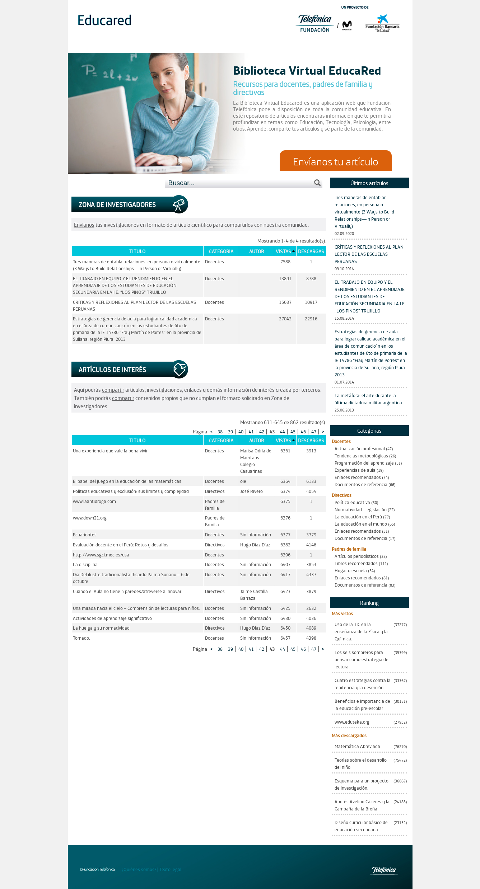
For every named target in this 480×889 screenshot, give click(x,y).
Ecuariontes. (85, 534)
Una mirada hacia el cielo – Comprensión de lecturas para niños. (136, 608)
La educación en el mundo (361, 523)
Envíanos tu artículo (335, 160)
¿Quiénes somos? (139, 869)
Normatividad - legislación (361, 509)
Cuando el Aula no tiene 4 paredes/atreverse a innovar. (127, 591)
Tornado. (81, 637)
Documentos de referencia (361, 484)
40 (240, 431)
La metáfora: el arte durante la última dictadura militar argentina (368, 399)
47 (313, 431)
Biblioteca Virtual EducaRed (307, 69)
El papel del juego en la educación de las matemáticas (127, 481)
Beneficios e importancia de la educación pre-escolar (362, 704)
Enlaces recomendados (358, 477)
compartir (113, 389)
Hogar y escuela (351, 570)
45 (292, 431)
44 (282, 431)
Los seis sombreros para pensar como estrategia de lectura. (361, 659)
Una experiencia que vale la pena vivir (110, 450)
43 (272, 431)
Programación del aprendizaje (364, 462)
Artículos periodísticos (357, 555)
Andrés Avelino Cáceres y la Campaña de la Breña (362, 805)
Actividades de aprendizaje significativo (112, 618)
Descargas (311, 251)
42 (261, 431)
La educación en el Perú (358, 516)
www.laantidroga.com (94, 501)
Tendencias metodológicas (361, 455)
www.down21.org (90, 517)
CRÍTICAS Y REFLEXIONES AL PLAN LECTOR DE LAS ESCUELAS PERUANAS (369, 253)
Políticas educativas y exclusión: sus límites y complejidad (131, 491)
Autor (256, 251)
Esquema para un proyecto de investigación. (361, 784)
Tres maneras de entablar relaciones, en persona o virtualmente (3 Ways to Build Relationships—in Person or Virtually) (364, 211)
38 (220, 431)
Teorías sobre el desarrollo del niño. (361, 763)
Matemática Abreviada (357, 746)
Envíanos (84, 224)
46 (303, 431)
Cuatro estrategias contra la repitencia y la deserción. (363, 684)
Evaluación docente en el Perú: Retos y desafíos (120, 544)
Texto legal (170, 869)
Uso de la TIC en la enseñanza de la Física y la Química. (361, 631)
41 (251, 431)
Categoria (221, 251)
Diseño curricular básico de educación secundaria (361, 826)
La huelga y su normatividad (101, 627)
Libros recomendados (356, 563)
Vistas (283, 251)
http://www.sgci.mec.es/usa (101, 554)
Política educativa (352, 502)
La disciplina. (86, 564)
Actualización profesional (360, 448)
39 (230, 431)
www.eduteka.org (352, 721)
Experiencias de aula (355, 469)
